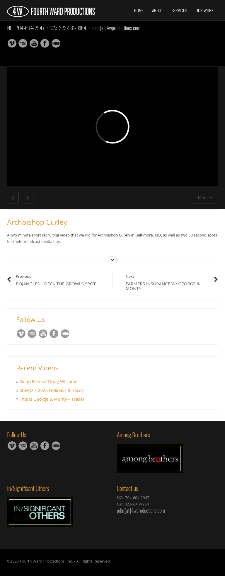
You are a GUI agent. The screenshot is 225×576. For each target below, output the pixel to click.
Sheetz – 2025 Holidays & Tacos (52, 390)
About (157, 10)
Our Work (205, 10)
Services (179, 10)
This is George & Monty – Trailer (52, 399)
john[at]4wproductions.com (116, 28)
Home (138, 10)
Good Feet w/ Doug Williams (48, 381)
